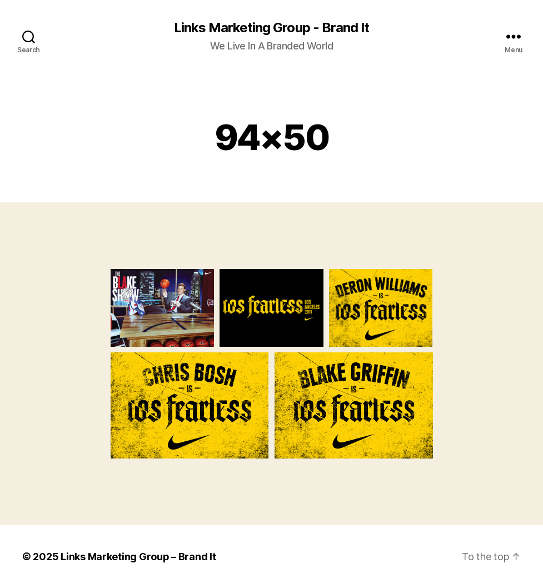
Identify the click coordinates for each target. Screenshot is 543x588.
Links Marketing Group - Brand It (271, 27)
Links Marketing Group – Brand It (138, 556)
